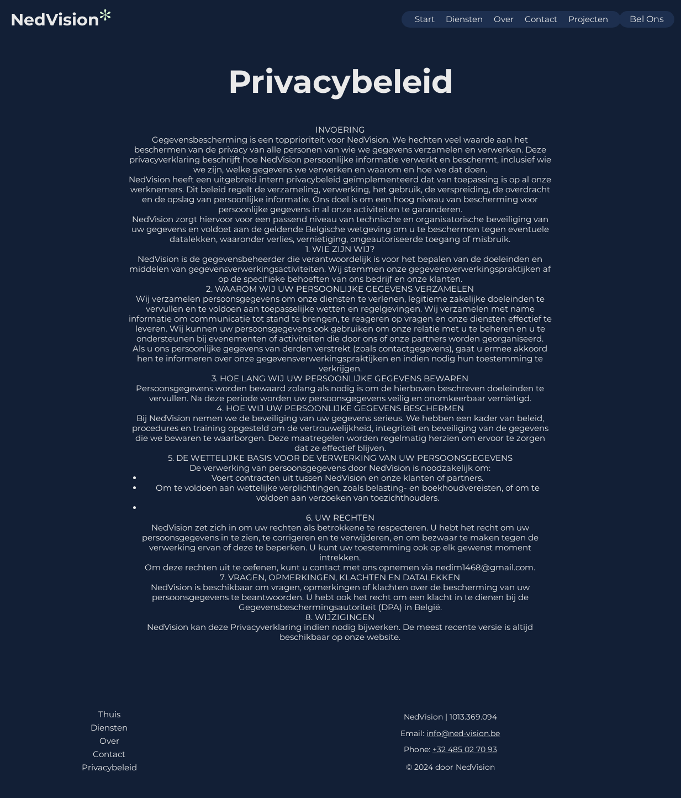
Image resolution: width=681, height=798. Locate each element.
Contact (109, 754)
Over (109, 741)
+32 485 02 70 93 (464, 749)
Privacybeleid (109, 767)
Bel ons (647, 19)
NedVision (54, 19)
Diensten (109, 727)
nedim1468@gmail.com (484, 567)
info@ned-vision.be (463, 733)
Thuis (109, 714)
